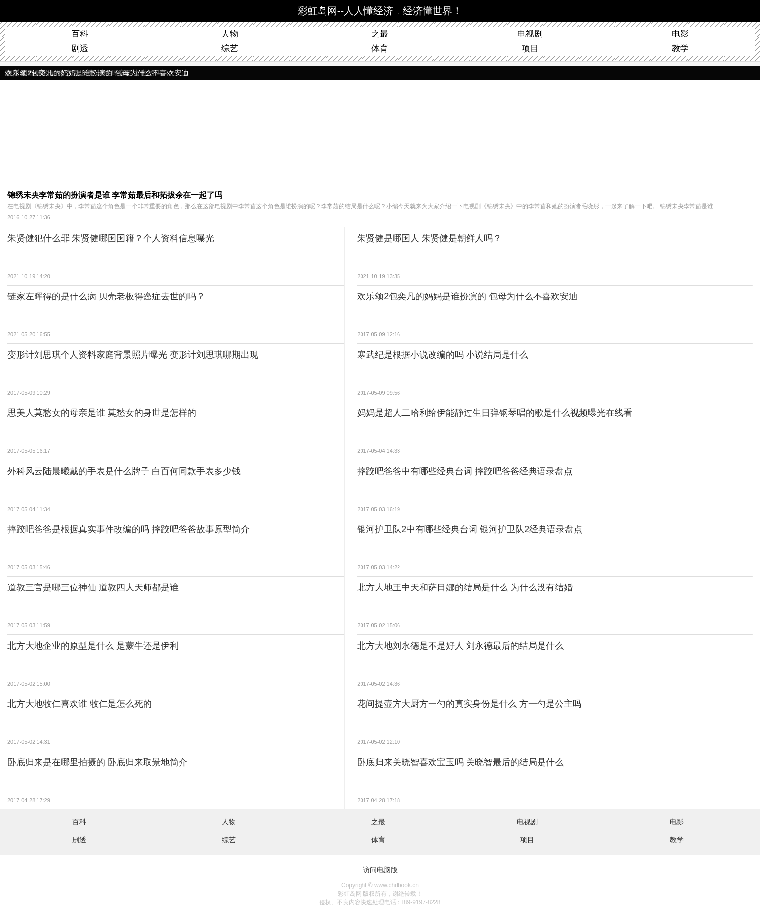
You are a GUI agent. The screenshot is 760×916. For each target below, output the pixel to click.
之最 (379, 33)
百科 (80, 33)
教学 (680, 48)
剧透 (80, 48)
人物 (229, 33)
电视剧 (530, 33)
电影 (680, 33)
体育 (379, 48)
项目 (530, 48)
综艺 (229, 48)
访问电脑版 (380, 870)
